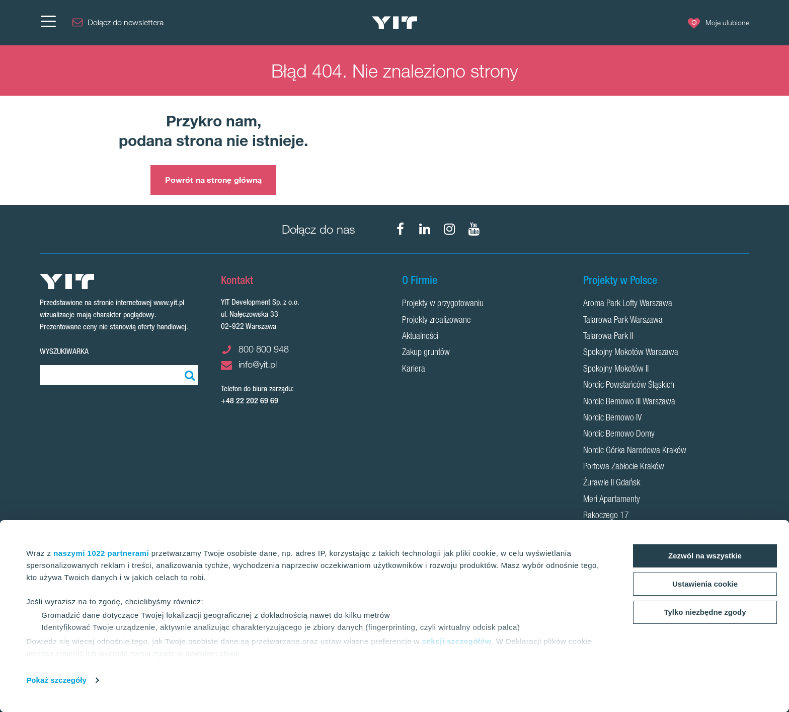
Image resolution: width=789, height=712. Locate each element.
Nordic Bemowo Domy (619, 434)
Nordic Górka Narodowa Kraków (634, 451)
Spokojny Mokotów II (616, 369)
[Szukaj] (188, 375)
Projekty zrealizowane (436, 320)
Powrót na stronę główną (213, 180)
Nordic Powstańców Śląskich (628, 385)
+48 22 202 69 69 (249, 400)
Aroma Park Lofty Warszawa (627, 304)
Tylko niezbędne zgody (705, 612)
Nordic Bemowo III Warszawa (629, 402)
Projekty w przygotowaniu (443, 304)
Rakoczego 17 (606, 516)
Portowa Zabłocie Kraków (623, 467)
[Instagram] (449, 229)
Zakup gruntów (426, 353)
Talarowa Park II (608, 336)
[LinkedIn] (425, 229)
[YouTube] (474, 229)
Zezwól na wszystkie (705, 555)
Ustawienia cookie (705, 584)
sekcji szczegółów (457, 641)
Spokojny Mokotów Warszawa (630, 353)
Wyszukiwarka (64, 351)
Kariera (413, 369)
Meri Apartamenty (611, 500)
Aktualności (420, 336)
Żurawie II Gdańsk (611, 483)
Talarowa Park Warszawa (623, 320)
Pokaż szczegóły (56, 680)
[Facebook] (400, 229)
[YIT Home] (394, 23)
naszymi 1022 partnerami (101, 553)
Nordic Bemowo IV (612, 418)
